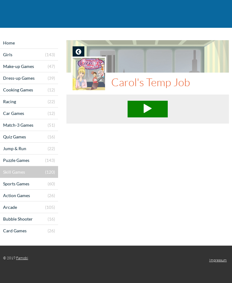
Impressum (218, 260)
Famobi (22, 258)
